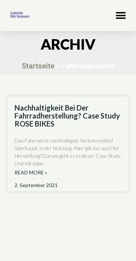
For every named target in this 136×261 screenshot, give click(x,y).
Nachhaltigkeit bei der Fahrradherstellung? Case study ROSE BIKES (67, 115)
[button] (120, 15)
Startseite (38, 66)
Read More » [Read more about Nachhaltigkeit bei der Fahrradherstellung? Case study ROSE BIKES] (31, 172)
